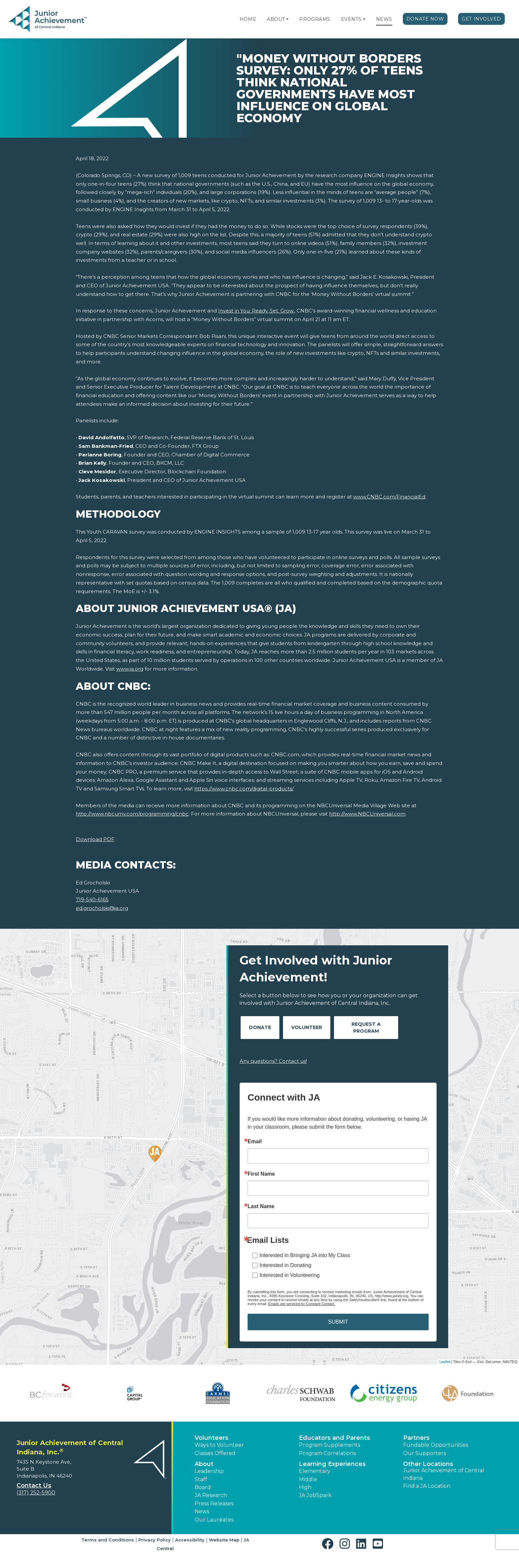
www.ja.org (129, 669)
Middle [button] (308, 1479)
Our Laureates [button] (214, 1520)
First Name (261, 1174)
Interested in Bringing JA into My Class (305, 1255)
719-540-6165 (92, 899)
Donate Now (425, 19)
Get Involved (481, 19)
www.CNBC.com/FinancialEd (389, 497)
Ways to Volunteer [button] (219, 1445)
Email (255, 1141)
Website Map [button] (224, 1539)
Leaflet (444, 1362)
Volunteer (306, 1027)
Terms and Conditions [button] (107, 1539)
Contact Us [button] (34, 1485)
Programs (314, 19)
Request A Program (366, 1027)
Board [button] (203, 1487)
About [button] (204, 1464)
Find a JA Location (426, 1486)
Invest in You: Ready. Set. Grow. (256, 310)
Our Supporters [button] (424, 1453)
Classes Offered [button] (215, 1453)
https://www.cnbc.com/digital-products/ (243, 788)
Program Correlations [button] (327, 1453)
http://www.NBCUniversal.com (367, 814)
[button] (287, 19)
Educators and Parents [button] (334, 1438)
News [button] (202, 1511)
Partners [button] (416, 1438)
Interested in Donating (285, 1265)
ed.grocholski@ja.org (102, 908)
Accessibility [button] (190, 1539)
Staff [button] (201, 1479)
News (384, 19)
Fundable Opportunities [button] (435, 1445)
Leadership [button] (209, 1471)
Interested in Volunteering (289, 1275)
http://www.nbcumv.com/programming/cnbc (132, 814)
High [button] (305, 1487)
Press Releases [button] (214, 1503)
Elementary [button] (314, 1471)
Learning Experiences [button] (332, 1464)
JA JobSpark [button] (315, 1495)
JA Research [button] (211, 1495)
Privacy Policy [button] (154, 1539)
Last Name (261, 1206)
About (276, 19)
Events (351, 19)
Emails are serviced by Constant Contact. (301, 1304)
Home (248, 19)
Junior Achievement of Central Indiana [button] (443, 1474)
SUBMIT (338, 1322)
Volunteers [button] (211, 1438)
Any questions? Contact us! (273, 1061)
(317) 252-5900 (36, 1492)
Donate (260, 1027)
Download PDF (95, 839)
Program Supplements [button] (329, 1445)
